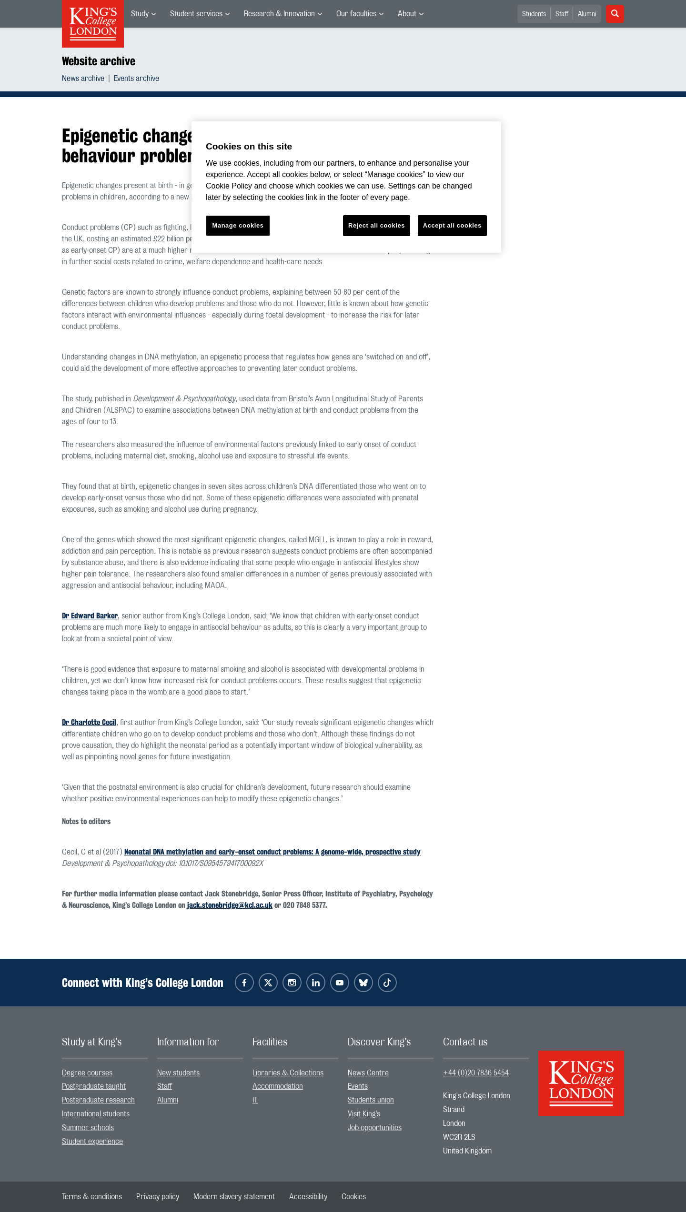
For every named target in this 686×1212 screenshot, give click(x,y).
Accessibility (308, 1197)
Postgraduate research (98, 1100)
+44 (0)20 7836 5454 (476, 1073)
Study (140, 14)
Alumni (587, 14)
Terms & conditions (92, 1197)
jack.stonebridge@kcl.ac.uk (229, 905)
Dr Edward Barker (90, 615)
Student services (196, 14)
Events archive (136, 78)
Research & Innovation (279, 14)
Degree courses (87, 1073)
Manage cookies (238, 225)
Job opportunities (375, 1128)
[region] (346, 187)
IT (255, 1100)
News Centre (368, 1073)
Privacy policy (157, 1197)
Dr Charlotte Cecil (89, 722)
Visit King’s (364, 1114)
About (407, 14)
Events (358, 1086)
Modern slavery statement (234, 1197)
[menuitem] (143, 14)
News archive (83, 78)
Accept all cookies (452, 225)
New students (178, 1073)
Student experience (92, 1141)
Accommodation (277, 1086)
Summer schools (88, 1128)
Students (534, 14)
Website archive (98, 61)
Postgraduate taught (94, 1086)
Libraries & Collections (287, 1073)
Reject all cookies (376, 225)
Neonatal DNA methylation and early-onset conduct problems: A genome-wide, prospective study (272, 851)
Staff (561, 14)
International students (96, 1114)
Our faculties (356, 14)
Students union (371, 1100)
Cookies (354, 1197)
